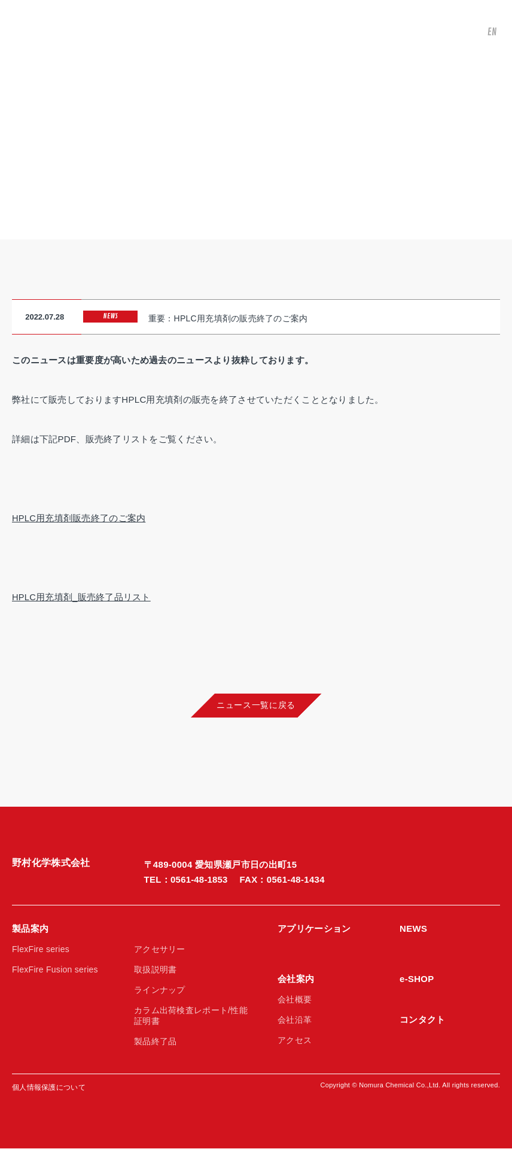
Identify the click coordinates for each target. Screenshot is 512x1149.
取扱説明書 (155, 970)
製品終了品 (155, 1042)
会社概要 (295, 1000)
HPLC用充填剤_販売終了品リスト (81, 596)
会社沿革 (295, 1020)
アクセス (295, 1040)
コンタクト (423, 1020)
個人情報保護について (49, 1088)
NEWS (413, 929)
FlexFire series (40, 950)
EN (489, 35)
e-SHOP (417, 979)
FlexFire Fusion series (55, 970)
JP (488, 16)
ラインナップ (159, 990)
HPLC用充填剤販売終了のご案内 (79, 517)
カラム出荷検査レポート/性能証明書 (191, 1016)
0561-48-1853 (199, 880)
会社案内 (296, 979)
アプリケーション (314, 929)
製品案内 (30, 929)
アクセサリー (159, 950)
